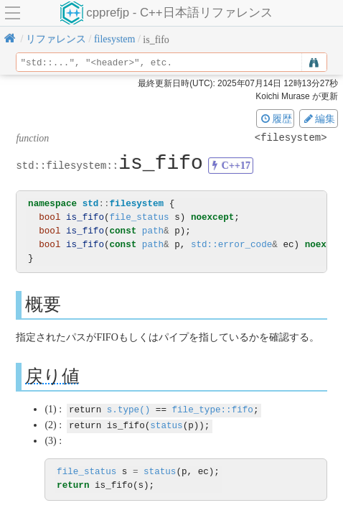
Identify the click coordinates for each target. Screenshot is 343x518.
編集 (318, 118)
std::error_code (231, 245)
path (153, 231)
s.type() (128, 409)
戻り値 (52, 376)
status (166, 424)
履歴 (275, 118)
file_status (139, 217)
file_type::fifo (212, 409)
